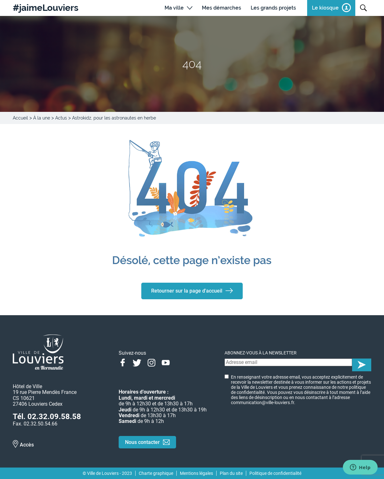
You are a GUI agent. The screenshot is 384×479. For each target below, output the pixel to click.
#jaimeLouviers (45, 8)
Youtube (166, 362)
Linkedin (180, 362)
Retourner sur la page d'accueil (186, 291)
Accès (27, 445)
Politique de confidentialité (275, 473)
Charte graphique (156, 473)
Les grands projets (273, 8)
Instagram (151, 362)
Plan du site (231, 473)
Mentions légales (196, 473)
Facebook (123, 362)
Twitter (137, 362)
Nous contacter (142, 442)
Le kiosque (325, 8)
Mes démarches (221, 8)
